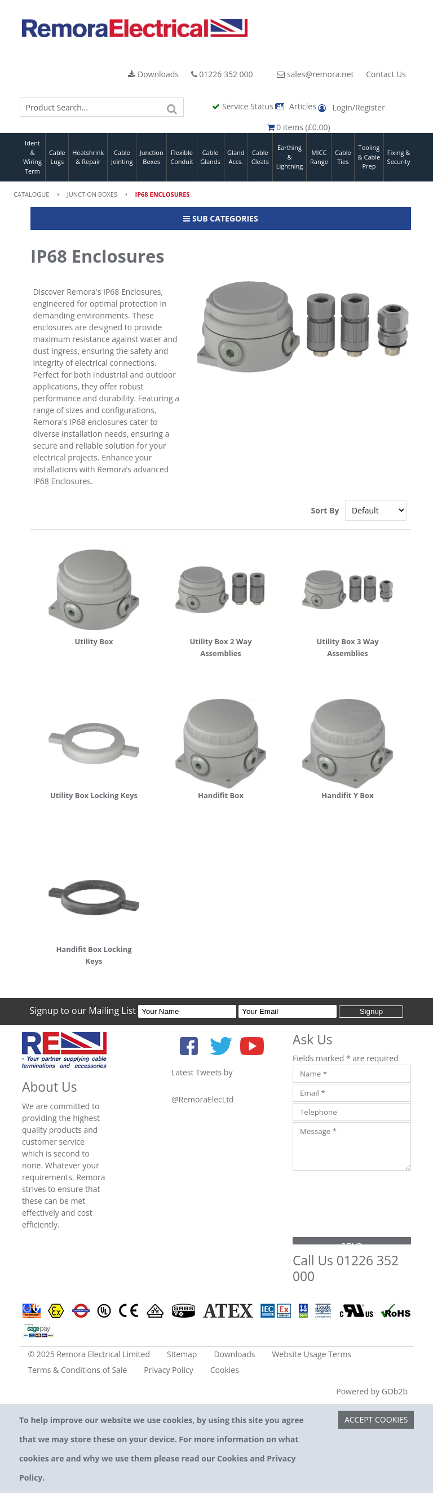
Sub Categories (220, 218)
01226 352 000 (222, 74)
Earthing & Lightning (289, 156)
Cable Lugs (57, 157)
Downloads (153, 74)
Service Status (243, 106)
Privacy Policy (168, 1369)
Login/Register (351, 107)
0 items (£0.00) (298, 127)
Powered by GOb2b (372, 1391)
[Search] (172, 107)
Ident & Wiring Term (32, 157)
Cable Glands (210, 157)
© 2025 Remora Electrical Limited (89, 1354)
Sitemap (182, 1354)
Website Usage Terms (311, 1354)
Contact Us (386, 74)
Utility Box (93, 641)
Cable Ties (343, 157)
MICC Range (319, 157)
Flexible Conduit (181, 157)
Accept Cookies (376, 1419)
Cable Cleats (260, 157)
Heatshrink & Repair (88, 157)
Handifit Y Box (347, 795)
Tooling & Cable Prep (369, 156)
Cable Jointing (122, 157)
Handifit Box (221, 795)
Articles (296, 106)
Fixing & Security (398, 157)
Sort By (326, 510)
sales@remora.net (315, 74)
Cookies (224, 1369)
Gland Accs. (235, 157)
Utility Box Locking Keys (94, 795)
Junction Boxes (152, 157)
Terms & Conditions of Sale (77, 1369)
